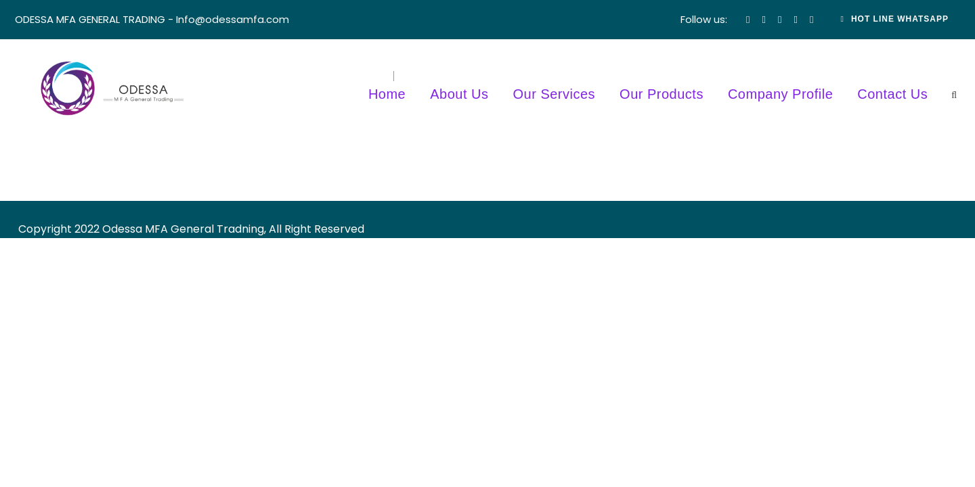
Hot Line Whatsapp (895, 19)
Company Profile (780, 94)
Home (387, 94)
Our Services (554, 94)
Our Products (661, 94)
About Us (459, 94)
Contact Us (892, 94)
